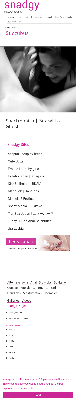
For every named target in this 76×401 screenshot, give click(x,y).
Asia (25, 282)
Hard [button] (9, 346)
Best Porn (59, 17)
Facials (26, 288)
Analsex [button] (10, 329)
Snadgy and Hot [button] (13, 312)
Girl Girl (51, 288)
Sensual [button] (10, 352)
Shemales (51, 293)
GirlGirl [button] (9, 341)
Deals (69, 17)
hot (26, 17)
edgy (19, 17)
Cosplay (12, 288)
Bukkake (60, 282)
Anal (33, 282)
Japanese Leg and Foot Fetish (23, 248)
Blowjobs (45, 282)
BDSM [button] (9, 335)
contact (49, 17)
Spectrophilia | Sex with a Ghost (33, 123)
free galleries (36, 17)
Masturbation (32, 293)
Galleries (13, 300)
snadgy (11, 17)
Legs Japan (21, 241)
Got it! (38, 395)
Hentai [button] (9, 358)
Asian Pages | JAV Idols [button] (16, 318)
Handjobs (14, 293)
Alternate (13, 282)
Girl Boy (38, 288)
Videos (26, 300)
